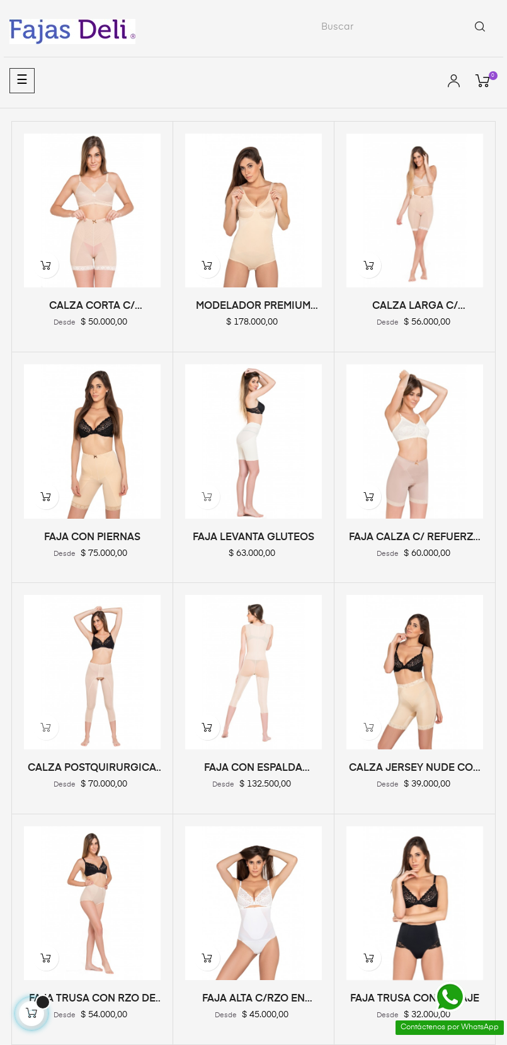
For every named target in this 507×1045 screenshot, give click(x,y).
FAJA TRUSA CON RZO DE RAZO (92, 999)
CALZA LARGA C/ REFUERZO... (415, 307)
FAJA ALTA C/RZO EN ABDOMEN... (253, 999)
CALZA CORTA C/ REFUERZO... (92, 307)
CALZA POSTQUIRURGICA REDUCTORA (92, 769)
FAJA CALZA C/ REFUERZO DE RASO (415, 538)
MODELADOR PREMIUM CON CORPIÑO (253, 307)
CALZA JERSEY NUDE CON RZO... (415, 769)
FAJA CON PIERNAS (92, 538)
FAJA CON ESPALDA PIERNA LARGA (253, 769)
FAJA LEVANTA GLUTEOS (253, 538)
